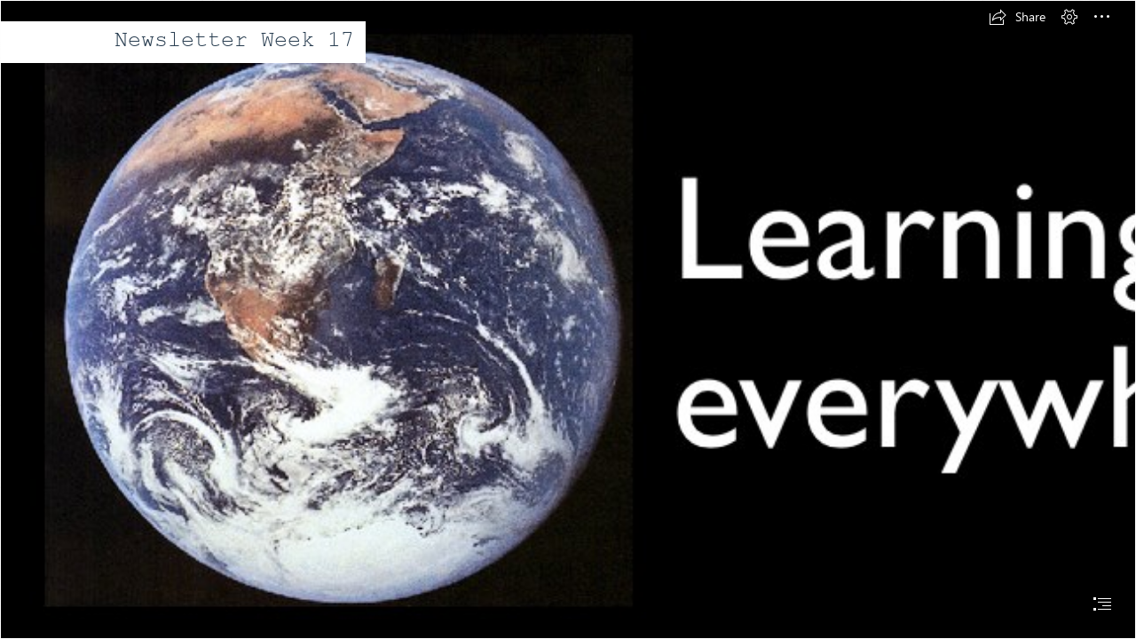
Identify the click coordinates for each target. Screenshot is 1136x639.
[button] (1017, 17)
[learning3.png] (568, 319)
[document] (568, 319)
